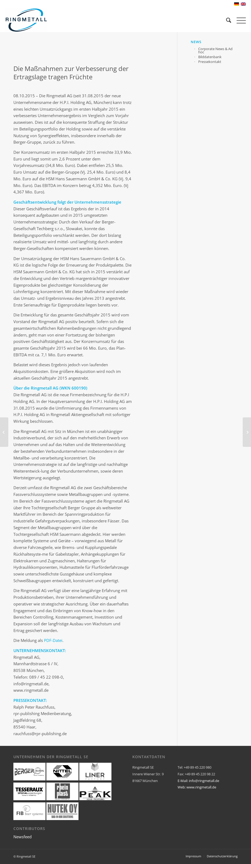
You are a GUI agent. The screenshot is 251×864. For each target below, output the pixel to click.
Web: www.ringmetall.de (197, 787)
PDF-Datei (53, 640)
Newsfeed (22, 836)
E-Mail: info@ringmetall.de (198, 780)
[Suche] (226, 20)
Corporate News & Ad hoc (215, 50)
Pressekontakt (209, 61)
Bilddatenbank (210, 56)
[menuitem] (226, 20)
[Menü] (238, 20)
